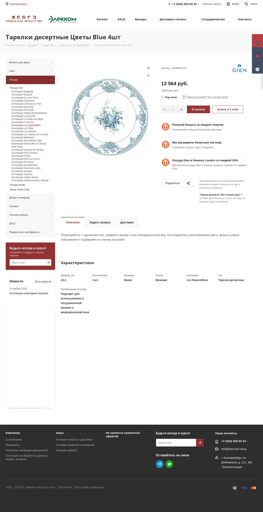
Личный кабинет (66, 450)
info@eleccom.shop (234, 449)
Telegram (160, 464)
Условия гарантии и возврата (75, 444)
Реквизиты (13, 444)
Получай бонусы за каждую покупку (198, 124)
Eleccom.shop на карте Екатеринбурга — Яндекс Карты (32, 408)
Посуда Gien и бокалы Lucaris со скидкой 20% (205, 160)
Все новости (43, 281)
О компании (14, 439)
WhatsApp (169, 464)
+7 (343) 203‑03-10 (233, 441)
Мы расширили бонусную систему (196, 142)
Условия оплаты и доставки (74, 439)
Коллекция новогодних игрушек (29, 293)
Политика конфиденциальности (27, 450)
